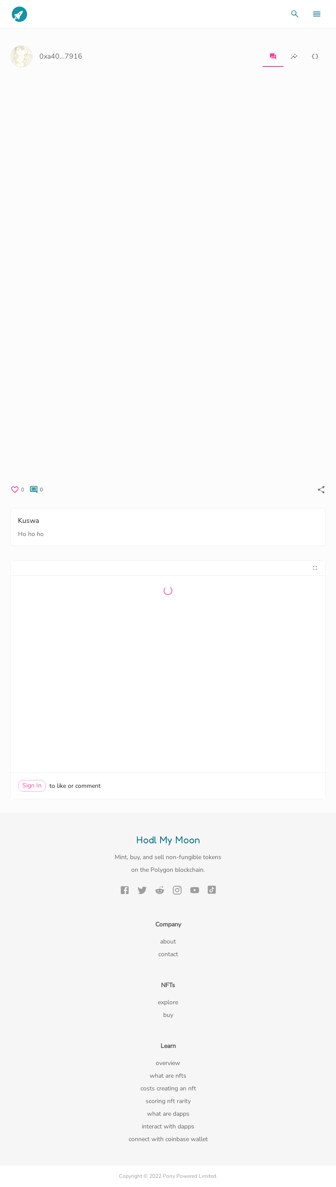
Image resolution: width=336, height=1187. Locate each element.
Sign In (32, 785)
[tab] (273, 56)
